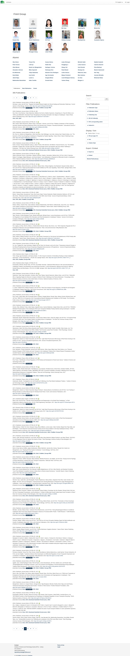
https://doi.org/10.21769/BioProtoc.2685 (56, 289)
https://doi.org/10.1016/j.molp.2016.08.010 (23, 462)
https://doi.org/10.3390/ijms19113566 (38, 127)
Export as (90, 151)
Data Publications (26, 88)
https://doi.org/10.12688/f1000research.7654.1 (27, 513)
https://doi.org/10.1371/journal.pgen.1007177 (39, 300)
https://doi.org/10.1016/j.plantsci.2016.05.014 (54, 566)
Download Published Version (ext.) (38, 150)
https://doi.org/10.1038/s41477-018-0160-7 (38, 116)
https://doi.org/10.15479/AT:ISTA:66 (54, 411)
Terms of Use (60, 645)
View (23, 107)
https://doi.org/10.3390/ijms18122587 (50, 420)
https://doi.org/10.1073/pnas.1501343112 (41, 598)
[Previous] (14, 97)
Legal (58, 647)
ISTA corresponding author (95, 121)
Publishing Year (92, 114)
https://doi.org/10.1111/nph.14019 (38, 577)
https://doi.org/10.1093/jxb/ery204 (36, 249)
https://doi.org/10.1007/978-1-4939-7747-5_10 (59, 268)
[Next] (36, 97)
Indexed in (90, 125)
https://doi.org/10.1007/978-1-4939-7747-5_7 (60, 257)
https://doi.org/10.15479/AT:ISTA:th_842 (37, 383)
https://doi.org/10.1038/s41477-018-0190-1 (23, 169)
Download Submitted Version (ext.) (38, 160)
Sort (89, 139)
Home (8, 2)
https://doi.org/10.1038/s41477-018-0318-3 (49, 238)
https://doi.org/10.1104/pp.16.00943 (37, 331)
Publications (17, 88)
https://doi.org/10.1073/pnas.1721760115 (23, 280)
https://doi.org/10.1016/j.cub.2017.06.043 (23, 451)
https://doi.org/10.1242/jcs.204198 (35, 219)
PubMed (41, 107)
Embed (89, 155)
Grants (35, 88)
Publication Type (92, 107)
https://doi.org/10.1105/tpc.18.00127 (50, 148)
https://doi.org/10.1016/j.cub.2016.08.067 (64, 502)
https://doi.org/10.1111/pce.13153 (21, 229)
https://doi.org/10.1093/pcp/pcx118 (21, 374)
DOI (34, 107)
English (119, 2)
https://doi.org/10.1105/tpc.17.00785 (30, 321)
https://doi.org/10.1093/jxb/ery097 (32, 197)
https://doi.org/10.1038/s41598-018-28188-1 (35, 310)
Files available (29, 107)
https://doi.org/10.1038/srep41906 (46, 353)
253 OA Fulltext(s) (92, 118)
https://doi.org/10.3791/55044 (20, 342)
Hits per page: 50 (92, 136)
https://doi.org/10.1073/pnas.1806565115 (45, 159)
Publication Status (92, 111)
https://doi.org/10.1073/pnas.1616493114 (41, 430)
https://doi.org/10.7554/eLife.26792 (21, 393)
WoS (37, 107)
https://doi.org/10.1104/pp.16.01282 (21, 441)
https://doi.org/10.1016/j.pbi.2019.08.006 (42, 106)
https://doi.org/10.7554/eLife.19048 (58, 522)
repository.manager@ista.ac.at (22, 652)
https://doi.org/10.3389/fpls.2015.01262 (22, 587)
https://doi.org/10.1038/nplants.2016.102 (29, 531)
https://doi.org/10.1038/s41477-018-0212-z (26, 137)
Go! (107, 98)
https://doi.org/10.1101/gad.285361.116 (63, 483)
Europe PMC (48, 107)
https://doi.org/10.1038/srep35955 (27, 472)
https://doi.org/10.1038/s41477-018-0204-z (23, 208)
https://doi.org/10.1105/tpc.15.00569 (48, 494)
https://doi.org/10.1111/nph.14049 (54, 555)
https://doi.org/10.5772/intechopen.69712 (65, 402)
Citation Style (91, 143)
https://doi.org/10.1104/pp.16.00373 (42, 621)
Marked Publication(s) (92, 159)
